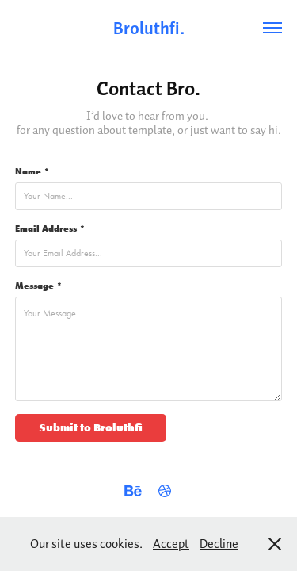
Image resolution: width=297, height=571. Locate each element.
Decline (219, 543)
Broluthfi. (149, 28)
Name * (32, 171)
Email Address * (50, 228)
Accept (171, 543)
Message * (39, 285)
